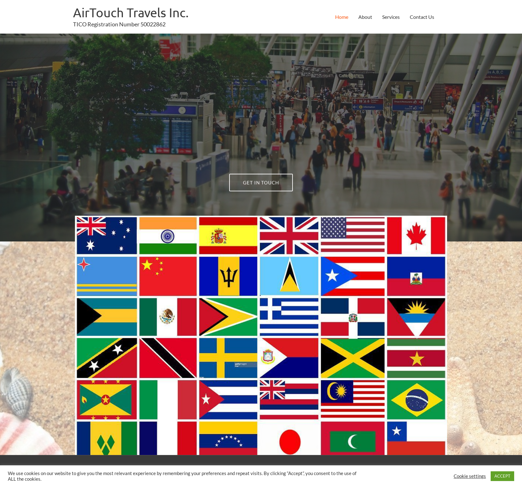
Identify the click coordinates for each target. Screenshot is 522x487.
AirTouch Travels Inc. (131, 12)
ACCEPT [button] (502, 476)
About (365, 17)
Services (391, 17)
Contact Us (422, 17)
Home (341, 17)
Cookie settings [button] (470, 476)
